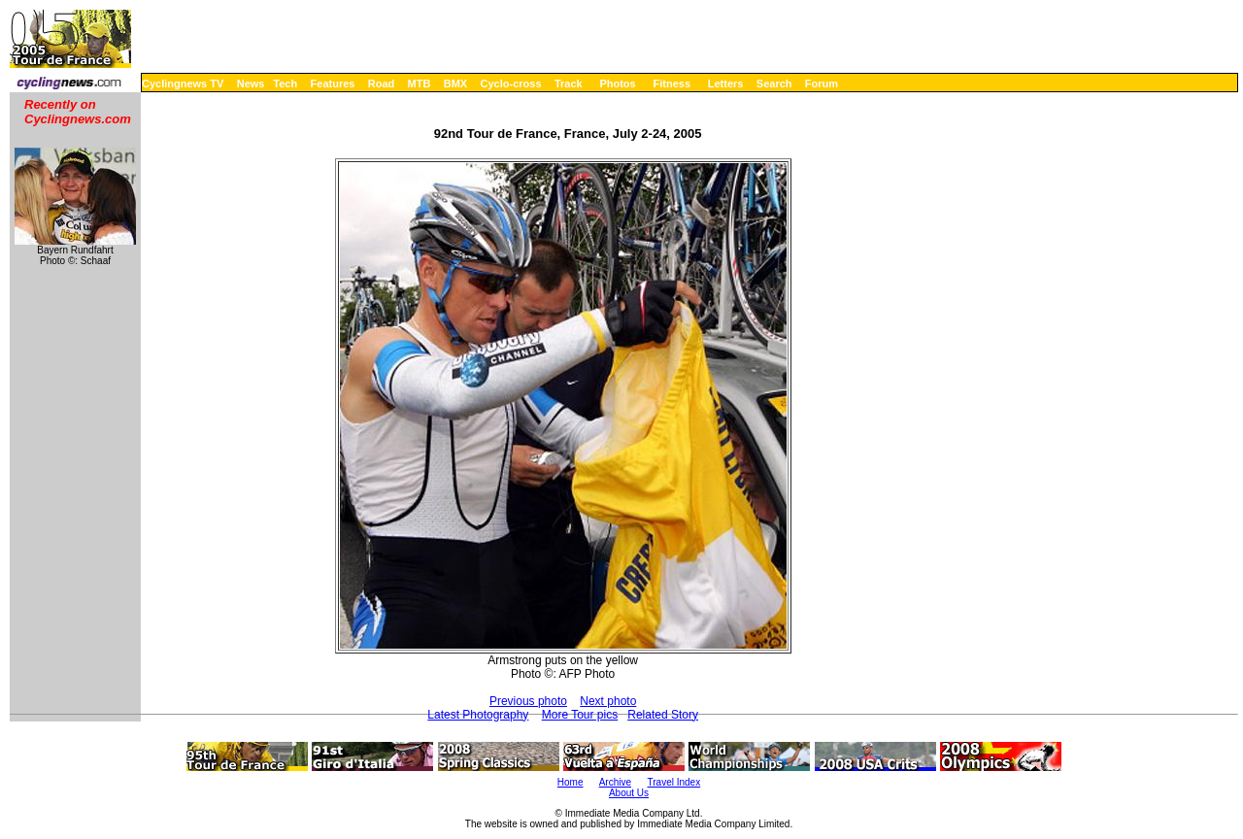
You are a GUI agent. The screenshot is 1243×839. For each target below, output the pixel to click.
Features (333, 83)
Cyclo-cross (511, 83)
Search (774, 83)
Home (570, 782)
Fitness (671, 83)
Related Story (662, 715)
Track (568, 83)
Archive (615, 782)
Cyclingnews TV (182, 83)
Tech (285, 83)
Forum (821, 83)
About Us (629, 793)
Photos (617, 83)
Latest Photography (477, 715)
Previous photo (528, 701)
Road (381, 83)
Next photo (608, 701)
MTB (419, 83)
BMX (455, 83)
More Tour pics (580, 715)
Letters (726, 83)
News (251, 83)
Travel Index (674, 782)
